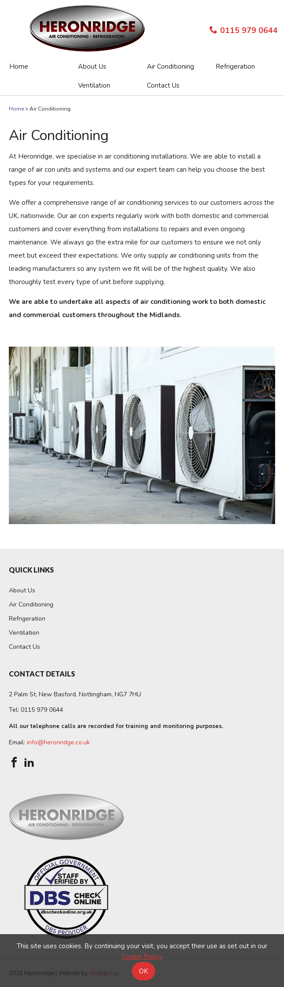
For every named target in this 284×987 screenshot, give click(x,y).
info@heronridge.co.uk (58, 742)
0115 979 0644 (243, 30)
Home (16, 108)
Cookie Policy (141, 956)
